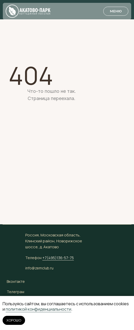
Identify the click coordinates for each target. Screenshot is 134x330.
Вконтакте (16, 281)
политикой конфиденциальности (38, 309)
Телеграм (15, 291)
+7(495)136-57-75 (58, 257)
